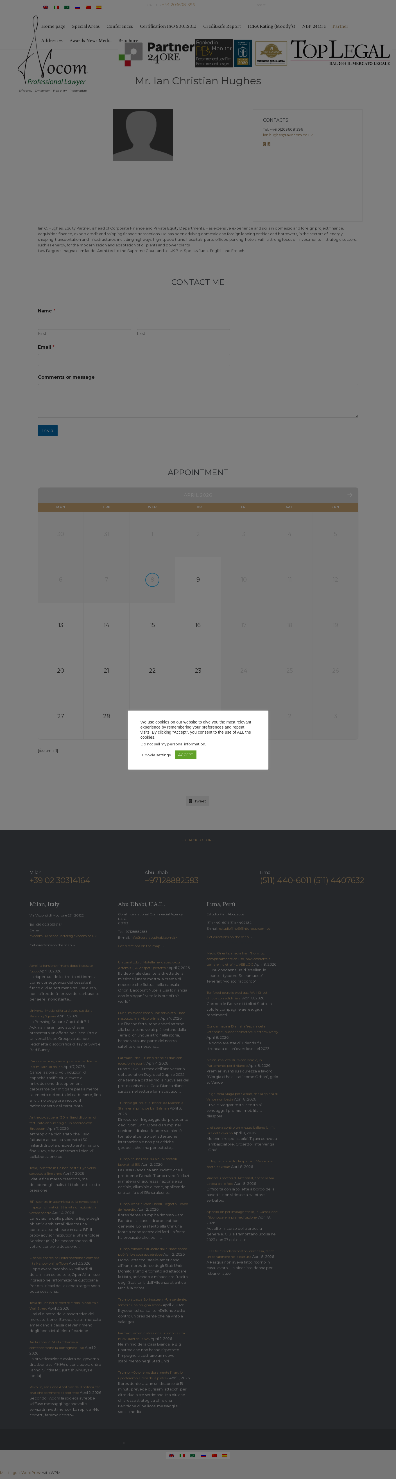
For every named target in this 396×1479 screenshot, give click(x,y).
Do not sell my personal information (173, 744)
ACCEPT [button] (185, 754)
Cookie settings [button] (156, 755)
